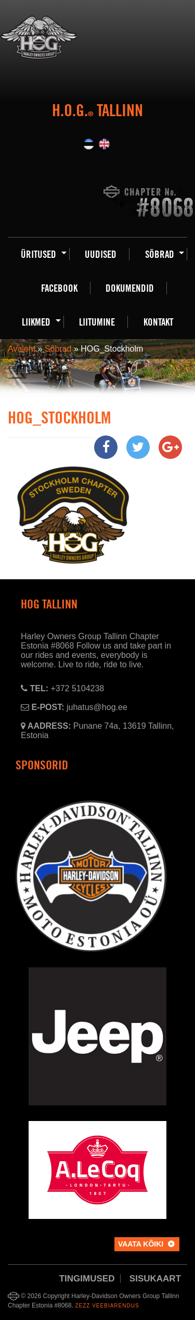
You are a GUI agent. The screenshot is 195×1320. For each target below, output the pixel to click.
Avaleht (21, 348)
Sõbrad (58, 348)
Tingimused (87, 1279)
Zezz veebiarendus (107, 1306)
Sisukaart (155, 1279)
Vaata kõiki (140, 1244)
